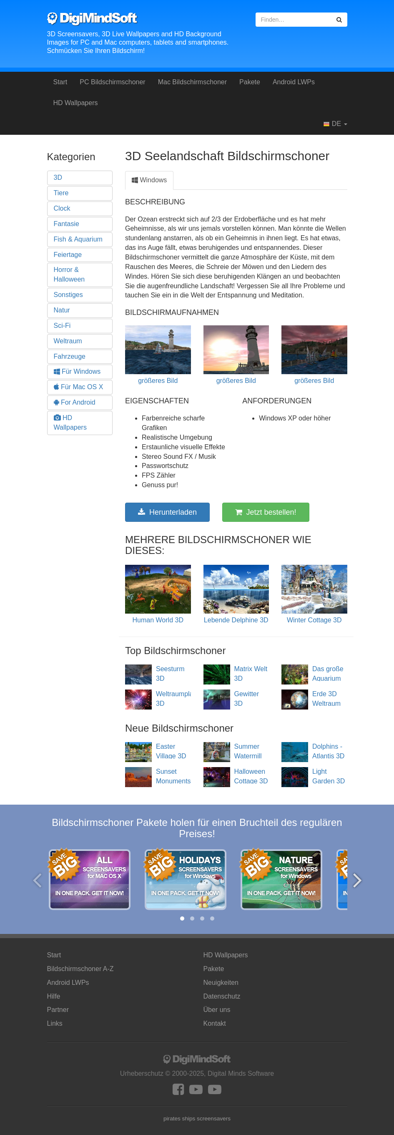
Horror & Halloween (69, 274)
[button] (182, 918)
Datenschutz (222, 996)
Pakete (249, 82)
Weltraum (68, 341)
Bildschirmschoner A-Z (80, 968)
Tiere (61, 192)
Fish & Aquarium (78, 239)
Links (55, 1023)
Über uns (217, 1009)
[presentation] (36, 880)
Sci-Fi (62, 325)
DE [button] (335, 124)
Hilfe (53, 996)
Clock (62, 208)
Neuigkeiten (221, 982)
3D (58, 177)
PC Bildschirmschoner (112, 82)
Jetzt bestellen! (265, 512)
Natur (62, 310)
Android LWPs (294, 82)
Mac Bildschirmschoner (192, 82)
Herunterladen (167, 512)
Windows (149, 180)
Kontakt (214, 1023)
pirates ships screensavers (197, 1118)
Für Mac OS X (78, 386)
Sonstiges (68, 294)
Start (60, 82)
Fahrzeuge (70, 356)
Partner (58, 1009)
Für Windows (77, 371)
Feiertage (68, 254)
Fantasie (66, 223)
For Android (74, 402)
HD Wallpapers (75, 102)
